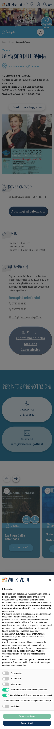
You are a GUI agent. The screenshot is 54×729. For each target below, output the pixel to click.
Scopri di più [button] (27, 723)
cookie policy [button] (8, 611)
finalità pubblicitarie (10, 631)
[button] (50, 580)
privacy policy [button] (37, 597)
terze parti (46, 614)
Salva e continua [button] (27, 716)
